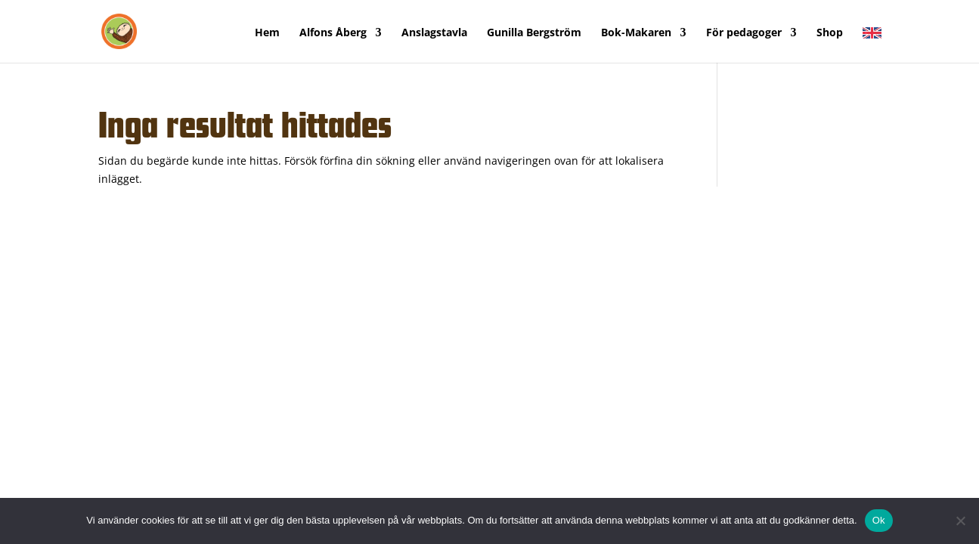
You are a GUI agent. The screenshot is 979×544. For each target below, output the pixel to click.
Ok (878, 520)
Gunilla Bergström (534, 33)
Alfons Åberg (333, 33)
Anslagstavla (434, 33)
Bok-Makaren (636, 33)
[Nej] (960, 520)
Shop (829, 33)
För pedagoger (744, 33)
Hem (267, 33)
